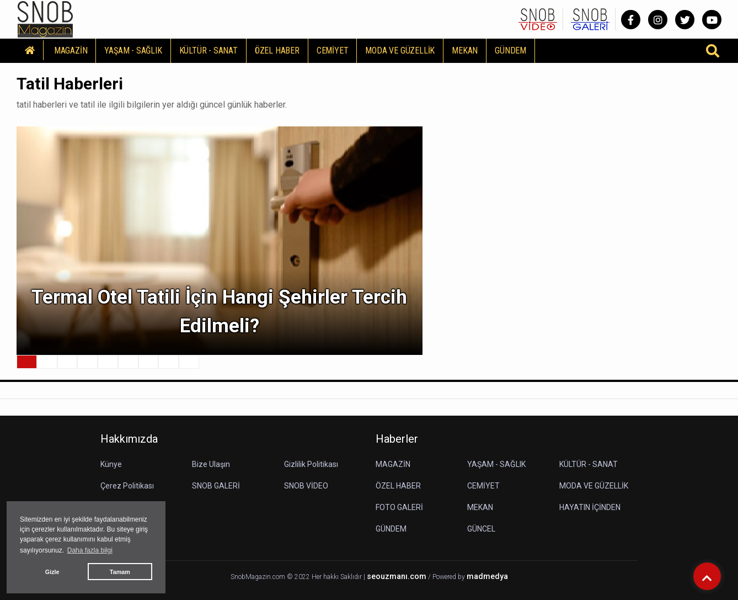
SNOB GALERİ (216, 485)
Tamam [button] (120, 572)
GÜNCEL (481, 528)
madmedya (487, 576)
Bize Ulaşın (211, 464)
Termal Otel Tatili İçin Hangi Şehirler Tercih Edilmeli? (219, 312)
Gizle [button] (52, 572)
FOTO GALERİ (399, 507)
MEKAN (465, 50)
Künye (111, 464)
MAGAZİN (71, 50)
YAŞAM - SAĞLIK (133, 50)
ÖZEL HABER (277, 50)
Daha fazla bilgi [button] (90, 550)
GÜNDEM (510, 50)
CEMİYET (333, 50)
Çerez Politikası (127, 485)
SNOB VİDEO (306, 485)
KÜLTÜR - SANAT (208, 50)
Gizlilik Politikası (311, 464)
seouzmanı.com (396, 576)
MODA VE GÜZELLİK (400, 50)
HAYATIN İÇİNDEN (590, 507)
